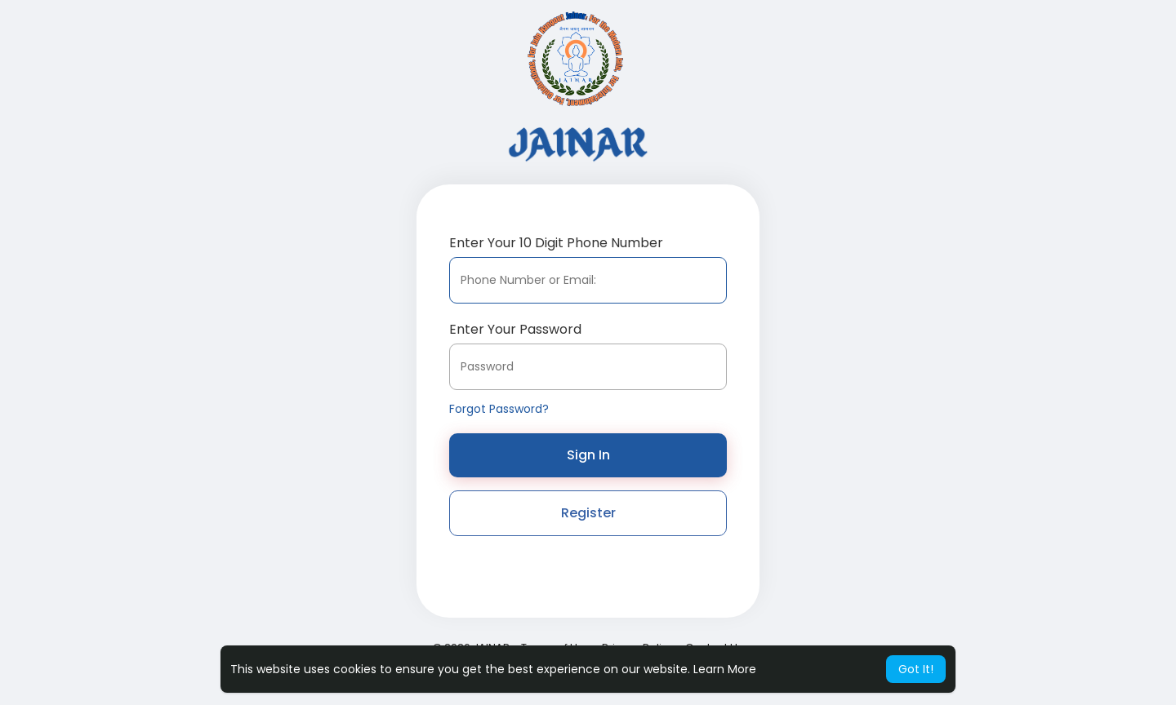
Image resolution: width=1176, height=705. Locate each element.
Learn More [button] (724, 669)
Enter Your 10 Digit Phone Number (556, 242)
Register (588, 512)
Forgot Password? (499, 409)
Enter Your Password (515, 329)
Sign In (588, 455)
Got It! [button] (915, 669)
